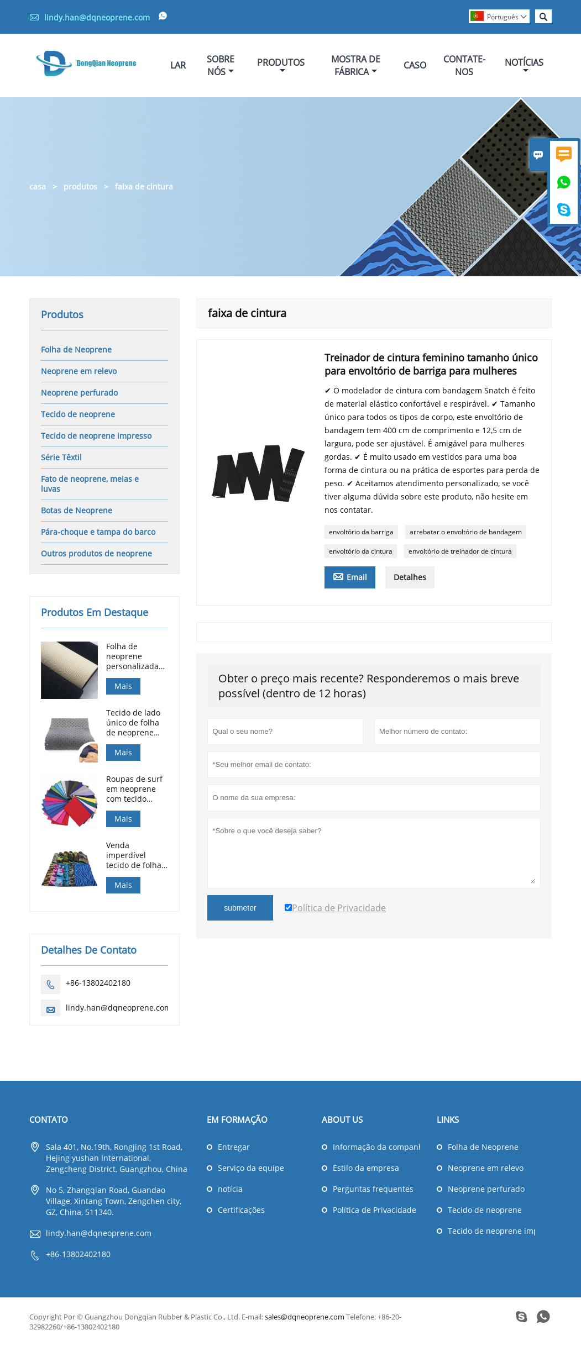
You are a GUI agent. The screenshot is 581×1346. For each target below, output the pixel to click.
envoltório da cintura (360, 551)
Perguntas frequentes (373, 1189)
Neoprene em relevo (79, 371)
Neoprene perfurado (79, 392)
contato (48, 1119)
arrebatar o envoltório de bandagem (466, 532)
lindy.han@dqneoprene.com (97, 17)
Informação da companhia (376, 1147)
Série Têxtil (61, 457)
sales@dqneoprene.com (304, 1317)
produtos (80, 186)
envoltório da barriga (361, 532)
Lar (178, 65)
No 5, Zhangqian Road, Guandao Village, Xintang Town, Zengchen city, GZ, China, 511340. (113, 1201)
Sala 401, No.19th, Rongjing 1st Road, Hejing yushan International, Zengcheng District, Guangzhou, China (116, 1158)
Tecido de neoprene (78, 414)
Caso (415, 65)
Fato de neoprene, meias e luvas (90, 484)
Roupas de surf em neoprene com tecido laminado (134, 789)
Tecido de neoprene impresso (96, 435)
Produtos (281, 65)
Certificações (241, 1210)
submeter (240, 907)
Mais (123, 686)
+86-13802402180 (98, 982)
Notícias (524, 65)
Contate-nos (464, 65)
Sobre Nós (220, 65)
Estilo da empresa (366, 1168)
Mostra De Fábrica (355, 65)
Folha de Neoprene (76, 349)
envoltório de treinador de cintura (460, 551)
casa (37, 186)
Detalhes (410, 577)
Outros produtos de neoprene (96, 553)
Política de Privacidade (374, 1210)
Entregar (234, 1147)
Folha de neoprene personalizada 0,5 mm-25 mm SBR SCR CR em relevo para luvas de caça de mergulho (137, 656)
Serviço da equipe (251, 1168)
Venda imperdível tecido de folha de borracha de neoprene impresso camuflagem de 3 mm (134, 855)
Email (350, 576)
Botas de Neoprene (76, 510)
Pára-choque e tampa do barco (98, 532)
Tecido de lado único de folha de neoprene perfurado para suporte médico (135, 723)
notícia (230, 1189)
